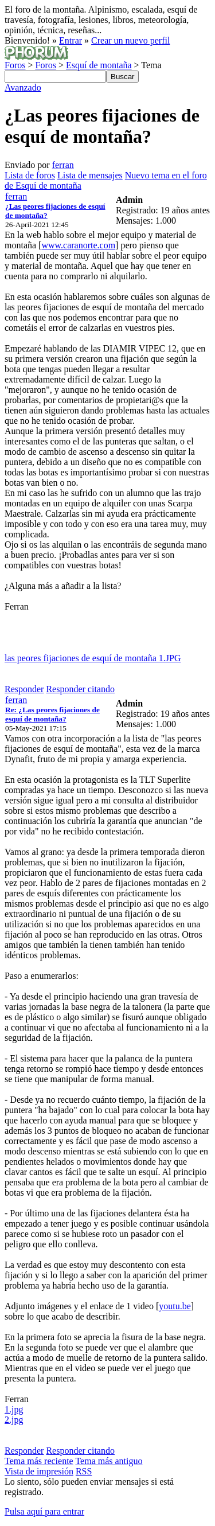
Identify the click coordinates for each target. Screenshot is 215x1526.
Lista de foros (30, 175)
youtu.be (175, 1306)
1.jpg (14, 1409)
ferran (63, 165)
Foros (15, 65)
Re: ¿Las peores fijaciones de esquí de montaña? (52, 714)
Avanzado (23, 87)
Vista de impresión (39, 1471)
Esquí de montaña (99, 65)
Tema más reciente (39, 1461)
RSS (84, 1471)
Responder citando (80, 689)
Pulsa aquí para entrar (44, 1511)
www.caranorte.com (78, 245)
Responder (24, 689)
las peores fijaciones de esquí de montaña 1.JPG (93, 658)
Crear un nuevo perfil (130, 40)
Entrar (70, 40)
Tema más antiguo (108, 1461)
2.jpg (14, 1419)
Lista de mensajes (90, 175)
